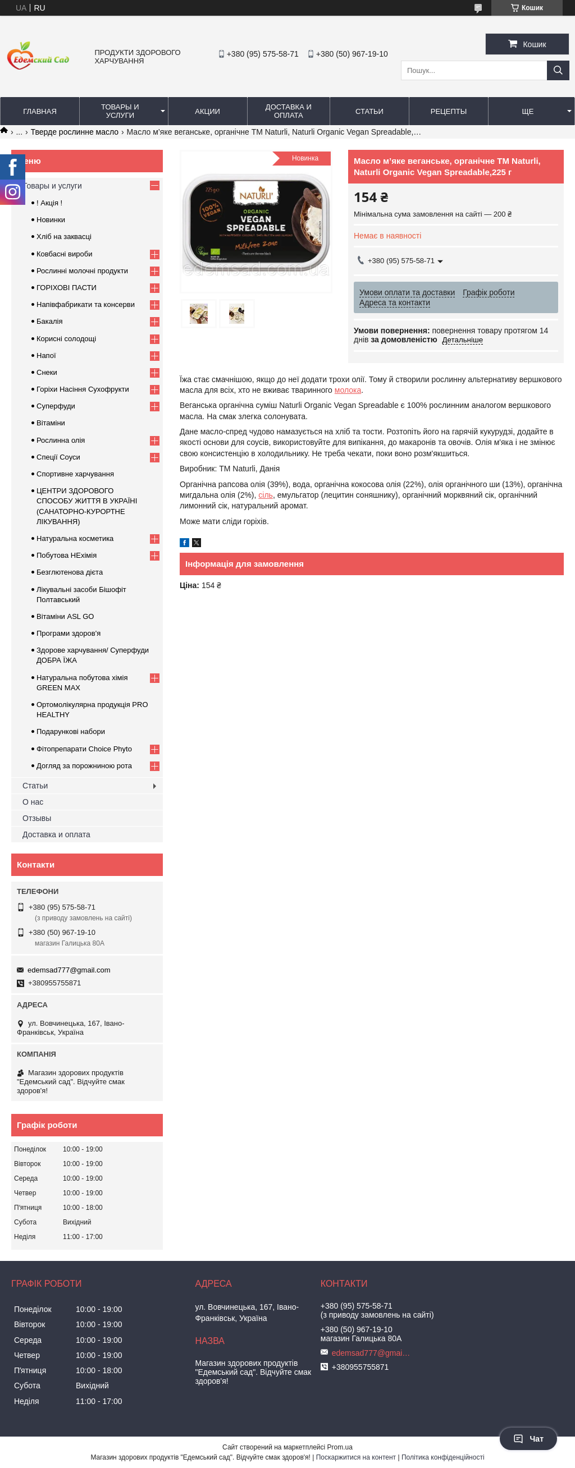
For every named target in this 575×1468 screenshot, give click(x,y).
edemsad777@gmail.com (69, 970)
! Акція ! (49, 203)
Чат (528, 1439)
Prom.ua (340, 1447)
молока (348, 390)
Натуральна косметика (74, 538)
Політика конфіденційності (443, 1457)
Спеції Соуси (58, 457)
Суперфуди (55, 406)
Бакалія (49, 321)
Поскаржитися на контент (356, 1457)
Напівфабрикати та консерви (85, 304)
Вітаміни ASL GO (65, 616)
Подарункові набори (70, 731)
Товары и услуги (120, 111)
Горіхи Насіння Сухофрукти (82, 389)
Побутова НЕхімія (66, 555)
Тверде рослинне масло (75, 131)
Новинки (50, 219)
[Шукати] (558, 70)
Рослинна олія (60, 440)
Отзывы (36, 818)
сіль (265, 494)
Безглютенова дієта (69, 572)
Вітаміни (50, 423)
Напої (46, 355)
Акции (207, 111)
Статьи (369, 111)
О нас (32, 801)
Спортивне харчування (75, 474)
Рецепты (449, 111)
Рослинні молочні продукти (82, 271)
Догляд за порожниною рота (84, 765)
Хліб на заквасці (64, 236)
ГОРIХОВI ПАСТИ (66, 287)
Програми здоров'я (68, 633)
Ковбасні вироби (64, 254)
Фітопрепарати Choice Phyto (84, 749)
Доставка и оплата (289, 111)
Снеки (46, 372)
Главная (40, 111)
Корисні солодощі (66, 338)
